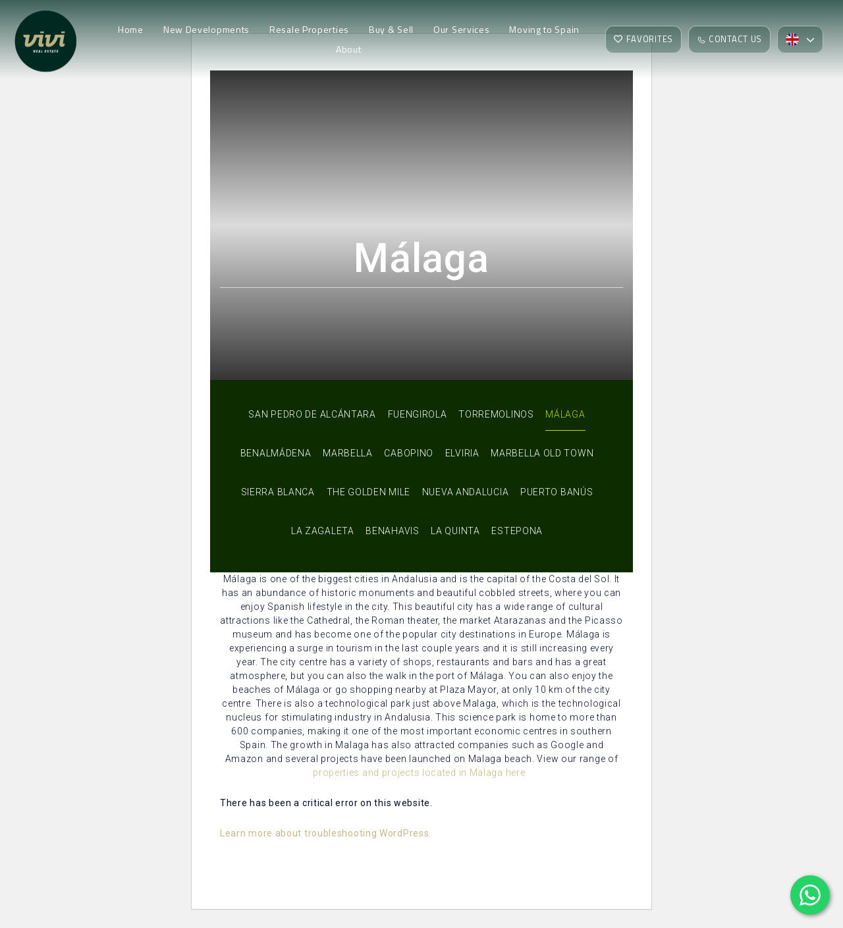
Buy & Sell (391, 30)
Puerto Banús (556, 492)
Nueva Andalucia (465, 492)
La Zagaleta (322, 531)
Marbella (348, 453)
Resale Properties (309, 30)
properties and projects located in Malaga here (419, 772)
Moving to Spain (544, 30)
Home (131, 30)
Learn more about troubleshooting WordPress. (325, 833)
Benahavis (392, 531)
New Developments (206, 30)
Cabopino (408, 453)
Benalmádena (276, 453)
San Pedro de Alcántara (311, 414)
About (349, 50)
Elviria (462, 453)
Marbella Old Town (542, 453)
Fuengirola (417, 414)
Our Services (461, 30)
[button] (800, 40)
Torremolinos (495, 414)
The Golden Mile (369, 492)
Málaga (565, 414)
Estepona (517, 531)
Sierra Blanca (278, 492)
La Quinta (455, 531)
